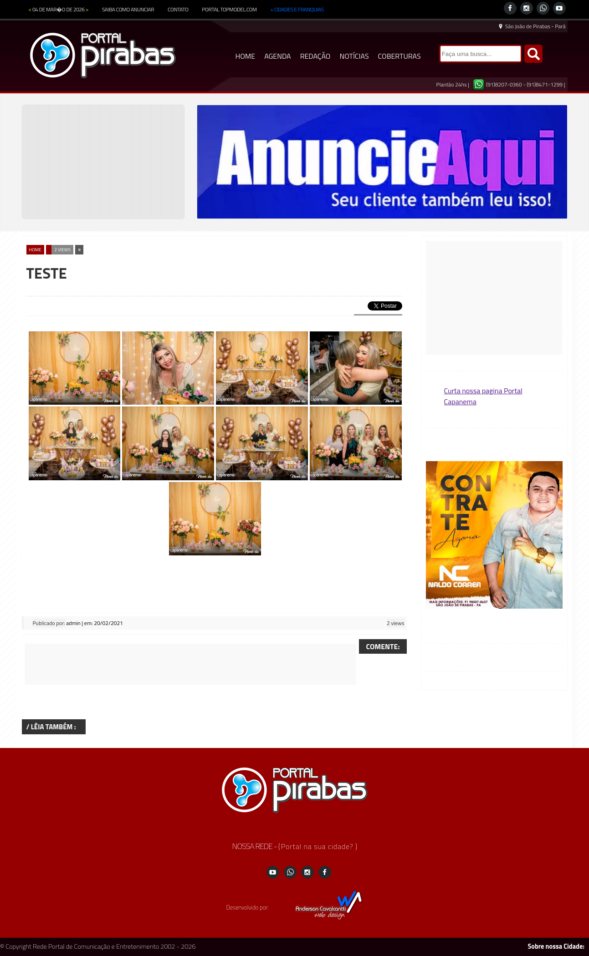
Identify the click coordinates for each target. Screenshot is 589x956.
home (35, 249)
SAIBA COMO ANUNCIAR (128, 9)
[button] (494, 535)
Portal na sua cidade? (318, 846)
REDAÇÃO (315, 56)
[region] (382, 162)
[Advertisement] (190, 664)
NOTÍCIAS (354, 56)
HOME (246, 56)
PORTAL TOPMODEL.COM (229, 9)
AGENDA (277, 56)
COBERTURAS (399, 56)
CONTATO (178, 9)
